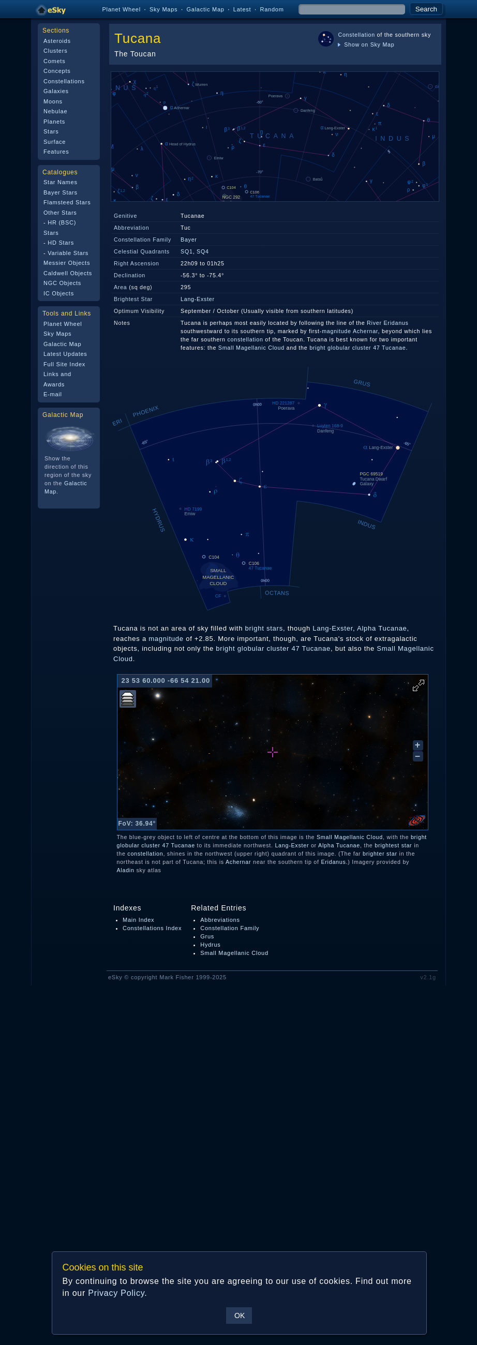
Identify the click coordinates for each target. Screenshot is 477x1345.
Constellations (64, 81)
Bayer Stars (60, 192)
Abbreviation (131, 228)
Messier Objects (66, 263)
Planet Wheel (121, 9)
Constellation (356, 35)
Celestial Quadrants (142, 251)
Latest (242, 9)
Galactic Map (205, 9)
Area (120, 287)
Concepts (57, 71)
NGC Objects (62, 283)
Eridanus (333, 862)
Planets (54, 121)
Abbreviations (220, 920)
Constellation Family (142, 239)
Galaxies (56, 91)
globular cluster (349, 348)
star (406, 845)
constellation (245, 339)
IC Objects (58, 293)
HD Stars (61, 243)
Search (426, 9)
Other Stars (60, 213)
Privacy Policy (116, 1293)
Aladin (126, 870)
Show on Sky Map (366, 44)
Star (147, 299)
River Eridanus (387, 323)
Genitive (125, 216)
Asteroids (57, 41)
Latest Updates (65, 354)
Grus (207, 936)
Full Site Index (64, 364)
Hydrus (210, 945)
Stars (50, 131)
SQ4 (203, 251)
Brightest (126, 299)
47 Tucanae (389, 348)
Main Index (138, 920)
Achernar (365, 331)
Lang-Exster (198, 299)
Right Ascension (136, 263)
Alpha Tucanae (382, 628)
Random (272, 9)
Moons (53, 101)
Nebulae (55, 111)
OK (239, 1315)
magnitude (336, 331)
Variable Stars (68, 253)
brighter (373, 853)
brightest (387, 845)
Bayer (189, 239)
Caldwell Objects (67, 273)
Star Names (60, 182)
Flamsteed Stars (67, 202)
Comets (54, 61)
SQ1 (187, 251)
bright (317, 348)
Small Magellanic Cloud (251, 348)
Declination (129, 275)
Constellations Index (152, 928)
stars (274, 628)
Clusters (55, 51)
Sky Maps (163, 9)
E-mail (52, 394)
